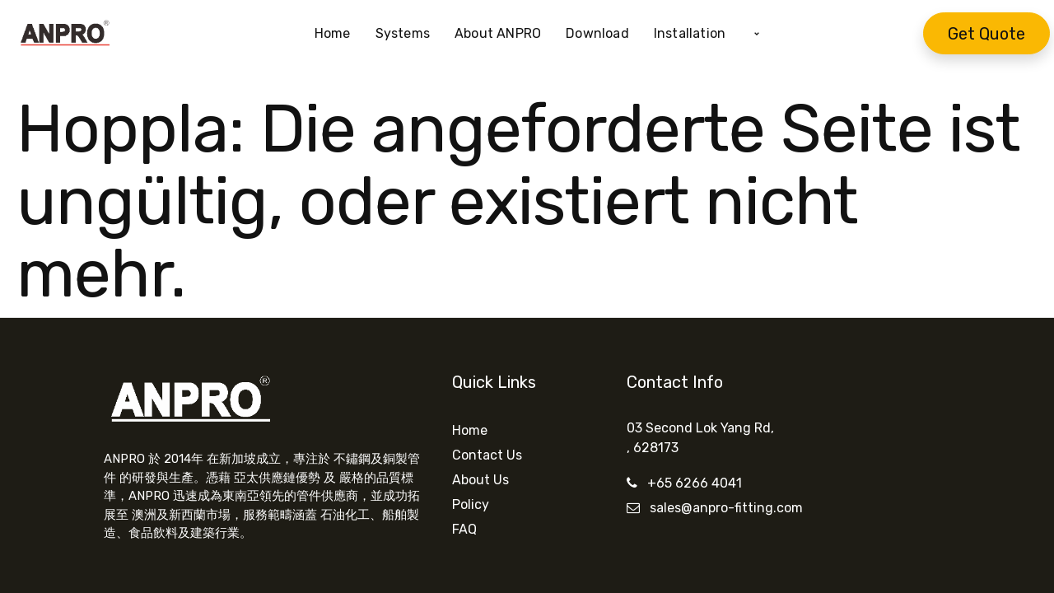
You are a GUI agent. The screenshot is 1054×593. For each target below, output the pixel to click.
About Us (480, 480)
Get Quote (986, 34)
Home (469, 430)
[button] (757, 33)
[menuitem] (339, 33)
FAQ (464, 529)
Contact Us (487, 455)
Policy (470, 504)
